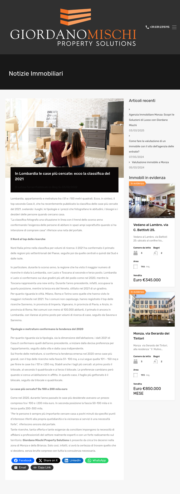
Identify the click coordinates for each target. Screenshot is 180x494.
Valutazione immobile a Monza (150, 162)
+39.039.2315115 (159, 27)
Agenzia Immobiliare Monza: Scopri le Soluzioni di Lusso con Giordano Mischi (151, 120)
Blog (54, 187)
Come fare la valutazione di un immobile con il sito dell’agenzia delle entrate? (151, 146)
